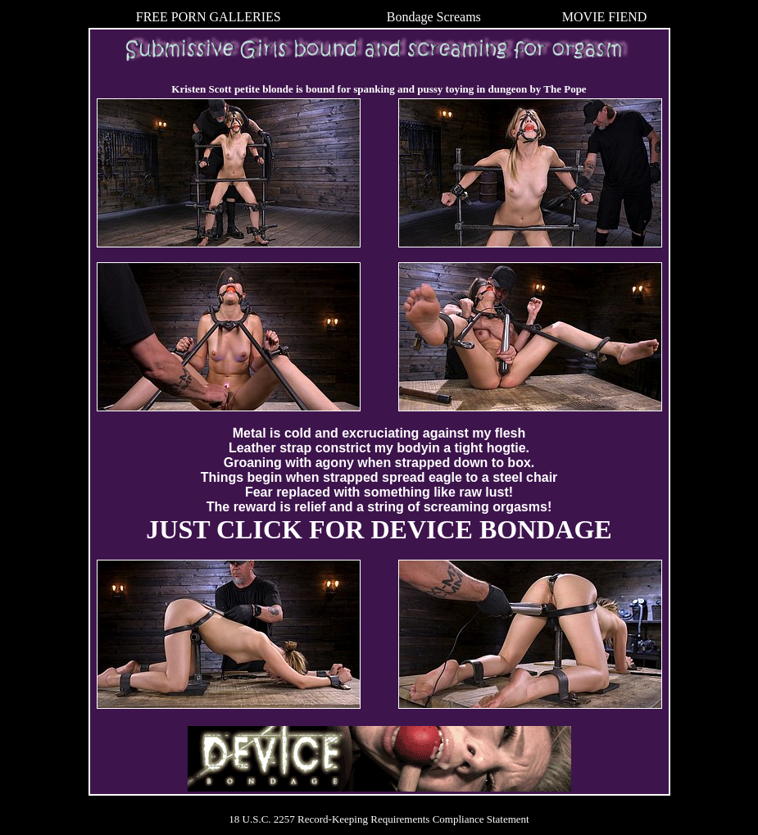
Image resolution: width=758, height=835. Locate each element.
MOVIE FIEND (604, 17)
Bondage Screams (434, 17)
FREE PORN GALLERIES (208, 17)
